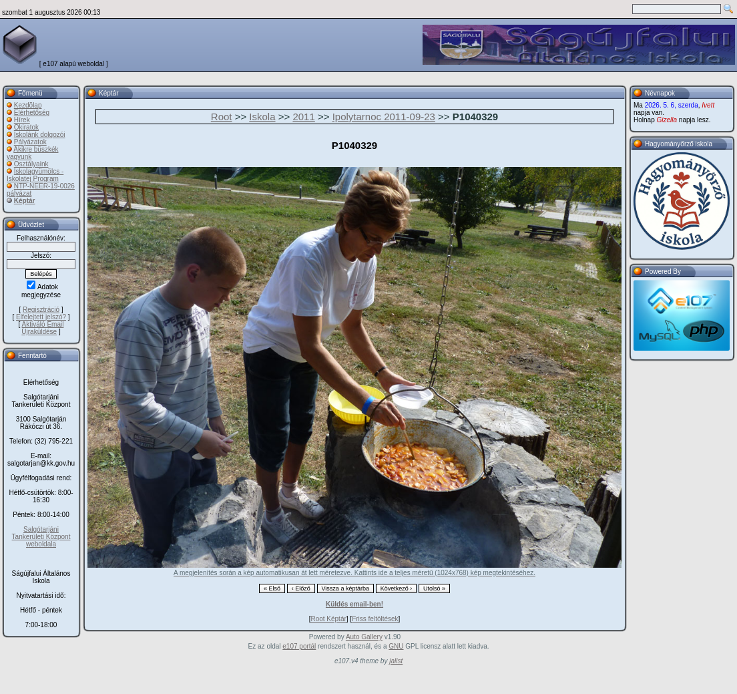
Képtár (24, 200)
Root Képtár (328, 619)
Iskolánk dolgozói (39, 134)
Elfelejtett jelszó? (41, 317)
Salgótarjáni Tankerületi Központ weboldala (41, 537)
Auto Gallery (364, 637)
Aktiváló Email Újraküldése (42, 328)
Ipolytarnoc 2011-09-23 (383, 116)
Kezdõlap (28, 105)
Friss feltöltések (375, 619)
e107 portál (299, 646)
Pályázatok (30, 142)
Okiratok (26, 127)
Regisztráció (41, 309)
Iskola (262, 116)
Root (221, 116)
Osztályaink (31, 164)
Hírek (22, 120)
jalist (396, 661)
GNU (396, 646)
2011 (303, 116)
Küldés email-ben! (354, 604)
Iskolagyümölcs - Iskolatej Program (35, 175)
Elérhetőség (31, 112)
